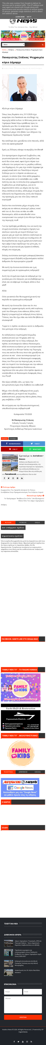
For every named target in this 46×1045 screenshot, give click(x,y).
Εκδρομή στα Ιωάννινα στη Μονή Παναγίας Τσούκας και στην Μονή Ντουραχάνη (26, 963)
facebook (22, 522)
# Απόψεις (13, 439)
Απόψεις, (39, 68)
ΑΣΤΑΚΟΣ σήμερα (23, 814)
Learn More (20, 17)
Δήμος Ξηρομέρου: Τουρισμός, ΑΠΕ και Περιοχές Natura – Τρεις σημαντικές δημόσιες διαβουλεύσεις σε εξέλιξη (28, 943)
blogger (8, 522)
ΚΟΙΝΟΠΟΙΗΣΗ (13, 444)
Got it (29, 17)
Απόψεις (11, 50)
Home (4, 50)
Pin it (13, 449)
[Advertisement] (23, 515)
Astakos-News (7, 1029)
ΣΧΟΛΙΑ (38, 772)
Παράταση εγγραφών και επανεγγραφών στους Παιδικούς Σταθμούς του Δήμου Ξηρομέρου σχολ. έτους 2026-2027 (28, 953)
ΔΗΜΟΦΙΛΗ (23, 772)
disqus (37, 522)
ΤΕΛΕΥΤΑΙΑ (8, 772)
